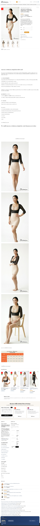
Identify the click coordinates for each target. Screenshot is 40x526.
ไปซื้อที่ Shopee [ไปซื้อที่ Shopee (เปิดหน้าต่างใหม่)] (20, 416)
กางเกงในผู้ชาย (28, 4)
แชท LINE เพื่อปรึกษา (13, 446)
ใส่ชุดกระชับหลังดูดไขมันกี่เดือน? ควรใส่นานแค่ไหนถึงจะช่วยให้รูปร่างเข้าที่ (10, 510)
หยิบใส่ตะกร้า (26, 32)
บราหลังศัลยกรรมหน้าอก (9, 4)
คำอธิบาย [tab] (2, 49)
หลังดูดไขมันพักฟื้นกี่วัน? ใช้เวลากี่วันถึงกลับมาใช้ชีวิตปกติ (8, 504)
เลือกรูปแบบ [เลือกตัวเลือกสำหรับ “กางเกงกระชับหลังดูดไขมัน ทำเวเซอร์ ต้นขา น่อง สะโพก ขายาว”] (12, 390)
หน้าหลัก (21, 7)
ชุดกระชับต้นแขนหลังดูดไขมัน (26, 7)
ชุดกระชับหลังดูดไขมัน (3, 4)
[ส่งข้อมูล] (16, 2)
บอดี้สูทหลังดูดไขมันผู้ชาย (4, 452)
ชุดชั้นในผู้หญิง (24, 4)
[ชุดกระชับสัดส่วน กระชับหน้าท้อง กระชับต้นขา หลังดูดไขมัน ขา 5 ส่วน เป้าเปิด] (34, 379)
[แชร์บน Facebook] (21, 39)
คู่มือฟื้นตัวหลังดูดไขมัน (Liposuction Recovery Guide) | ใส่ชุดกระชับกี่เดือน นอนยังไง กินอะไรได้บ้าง (13, 511)
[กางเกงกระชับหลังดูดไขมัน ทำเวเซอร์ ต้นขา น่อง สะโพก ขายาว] (15, 379)
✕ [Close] (37, 520)
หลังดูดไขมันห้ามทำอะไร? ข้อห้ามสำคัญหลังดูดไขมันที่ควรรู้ (8, 503)
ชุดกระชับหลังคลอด (20, 4)
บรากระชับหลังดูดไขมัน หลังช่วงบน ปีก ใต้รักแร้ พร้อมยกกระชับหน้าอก (5, 388)
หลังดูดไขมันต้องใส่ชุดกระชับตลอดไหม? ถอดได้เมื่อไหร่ (8, 514)
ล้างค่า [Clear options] (31, 26)
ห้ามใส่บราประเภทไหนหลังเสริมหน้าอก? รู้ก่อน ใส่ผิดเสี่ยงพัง (8, 515)
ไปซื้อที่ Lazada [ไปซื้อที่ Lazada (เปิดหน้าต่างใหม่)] (33, 416)
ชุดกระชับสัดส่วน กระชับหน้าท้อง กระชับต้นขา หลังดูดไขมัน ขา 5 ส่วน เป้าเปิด (34, 389)
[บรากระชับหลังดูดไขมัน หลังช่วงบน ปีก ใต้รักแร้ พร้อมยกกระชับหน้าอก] (5, 379)
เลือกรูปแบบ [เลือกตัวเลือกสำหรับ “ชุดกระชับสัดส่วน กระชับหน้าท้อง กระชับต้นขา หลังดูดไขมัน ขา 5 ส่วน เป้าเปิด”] (31, 392)
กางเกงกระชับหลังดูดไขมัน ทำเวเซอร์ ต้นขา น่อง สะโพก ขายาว (15, 388)
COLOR (21, 29)
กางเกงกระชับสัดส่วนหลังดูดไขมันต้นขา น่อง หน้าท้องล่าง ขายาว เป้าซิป (24, 388)
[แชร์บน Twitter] (22, 39)
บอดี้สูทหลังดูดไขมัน (3, 449)
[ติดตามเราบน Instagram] (20, 2)
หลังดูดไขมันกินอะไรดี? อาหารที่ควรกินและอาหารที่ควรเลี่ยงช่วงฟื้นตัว (10, 507)
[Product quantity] (22, 32)
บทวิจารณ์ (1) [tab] (8, 49)
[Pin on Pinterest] (23, 39)
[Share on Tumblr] (25, 39)
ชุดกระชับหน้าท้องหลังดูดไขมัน (5, 447)
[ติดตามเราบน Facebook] (18, 2)
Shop (23, 7)
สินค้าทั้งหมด (31, 4)
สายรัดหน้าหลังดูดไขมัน (15, 4)
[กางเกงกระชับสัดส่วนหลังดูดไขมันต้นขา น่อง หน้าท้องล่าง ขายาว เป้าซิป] (24, 379)
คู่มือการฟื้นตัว (34, 4)
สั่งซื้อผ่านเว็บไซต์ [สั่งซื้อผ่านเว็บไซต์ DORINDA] (7, 415)
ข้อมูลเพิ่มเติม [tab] (5, 49)
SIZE (21, 27)
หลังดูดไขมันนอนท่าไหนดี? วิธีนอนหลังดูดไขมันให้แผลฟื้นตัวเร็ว (9, 508)
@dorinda (18, 430)
